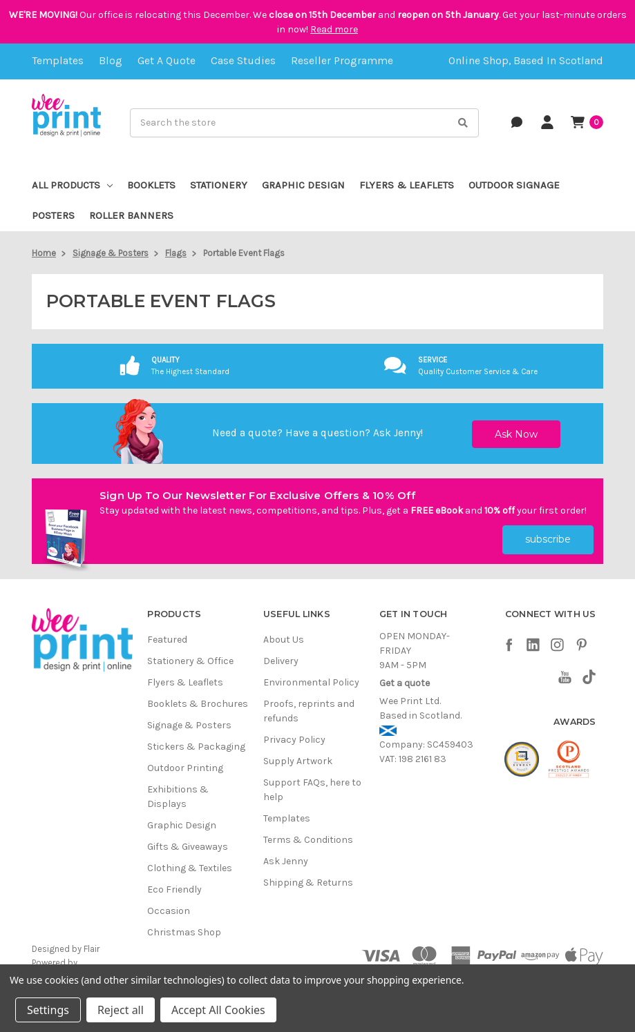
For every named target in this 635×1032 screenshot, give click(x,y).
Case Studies (243, 61)
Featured (167, 639)
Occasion (168, 911)
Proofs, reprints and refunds (308, 711)
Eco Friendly (174, 889)
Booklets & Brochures (197, 704)
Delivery (280, 661)
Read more (334, 29)
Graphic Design (303, 185)
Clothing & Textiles (189, 868)
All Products (72, 185)
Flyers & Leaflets (406, 185)
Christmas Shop (184, 932)
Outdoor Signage (514, 185)
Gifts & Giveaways (187, 847)
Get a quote (167, 61)
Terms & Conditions (308, 840)
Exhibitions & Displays (178, 796)
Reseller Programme (342, 61)
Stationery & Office (190, 661)
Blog (110, 61)
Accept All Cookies (218, 1010)
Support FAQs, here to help (312, 790)
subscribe (548, 539)
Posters (53, 215)
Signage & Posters (189, 725)
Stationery (218, 185)
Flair (91, 949)
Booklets (151, 185)
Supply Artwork (297, 761)
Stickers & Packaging (196, 746)
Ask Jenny (397, 433)
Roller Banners (131, 215)
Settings (48, 1010)
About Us (283, 639)
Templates (58, 61)
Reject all (120, 1010)
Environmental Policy (311, 682)
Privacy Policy (294, 740)
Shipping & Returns (308, 882)
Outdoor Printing (185, 768)
